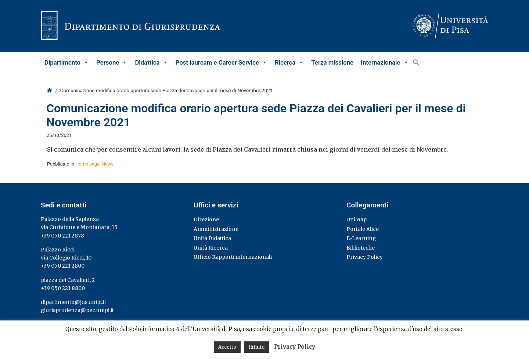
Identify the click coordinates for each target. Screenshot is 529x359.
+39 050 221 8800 (63, 288)
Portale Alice (362, 229)
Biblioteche (360, 247)
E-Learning (361, 238)
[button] (416, 62)
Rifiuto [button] (256, 347)
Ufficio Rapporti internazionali (233, 257)
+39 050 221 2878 (62, 235)
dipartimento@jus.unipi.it (73, 302)
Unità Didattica (212, 238)
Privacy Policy (364, 257)
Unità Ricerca (211, 247)
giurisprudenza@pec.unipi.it (77, 310)
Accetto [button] (227, 347)
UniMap (356, 219)
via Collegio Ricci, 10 (66, 257)
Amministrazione (216, 229)
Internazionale (385, 62)
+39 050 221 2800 (62, 265)
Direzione (206, 219)
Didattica (151, 62)
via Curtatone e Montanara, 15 (79, 227)
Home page (87, 164)
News (108, 164)
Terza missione (332, 62)
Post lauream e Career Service (221, 62)
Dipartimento (66, 62)
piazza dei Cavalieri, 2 (68, 280)
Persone (111, 62)
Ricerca (289, 62)
